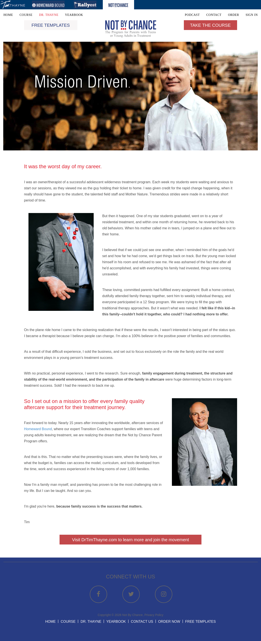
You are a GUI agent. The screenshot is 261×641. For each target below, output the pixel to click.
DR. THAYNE (48, 15)
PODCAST (192, 15)
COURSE (26, 15)
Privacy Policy (153, 615)
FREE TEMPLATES (200, 621)
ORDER (233, 15)
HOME (8, 15)
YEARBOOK (74, 15)
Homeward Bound (38, 429)
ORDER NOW (169, 621)
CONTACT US (142, 621)
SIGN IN (252, 15)
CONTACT (213, 15)
